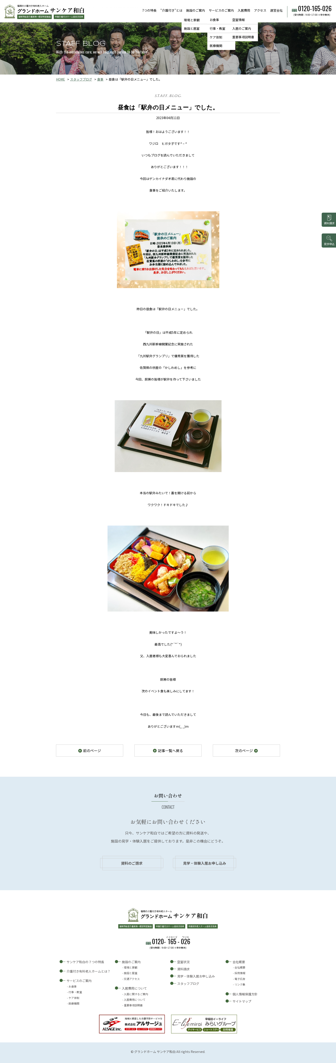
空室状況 (183, 962)
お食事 (214, 19)
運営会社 (276, 10)
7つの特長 (149, 10)
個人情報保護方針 (245, 994)
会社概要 (239, 962)
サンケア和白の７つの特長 (85, 962)
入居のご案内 (241, 28)
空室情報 (238, 19)
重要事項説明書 (243, 37)
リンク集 (240, 984)
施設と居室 (192, 28)
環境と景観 (192, 19)
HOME (60, 79)
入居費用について (134, 988)
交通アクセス (132, 979)
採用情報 (240, 973)
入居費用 (244, 10)
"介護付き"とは (171, 10)
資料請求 (183, 969)
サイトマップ (242, 1001)
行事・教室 (217, 28)
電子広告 (240, 979)
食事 (100, 79)
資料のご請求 (131, 863)
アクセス (260, 10)
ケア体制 (216, 37)
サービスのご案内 (221, 10)
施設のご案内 (195, 10)
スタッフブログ (81, 79)
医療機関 (216, 46)
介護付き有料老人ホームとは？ (88, 971)
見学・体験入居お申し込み (204, 863)
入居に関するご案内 (136, 994)
